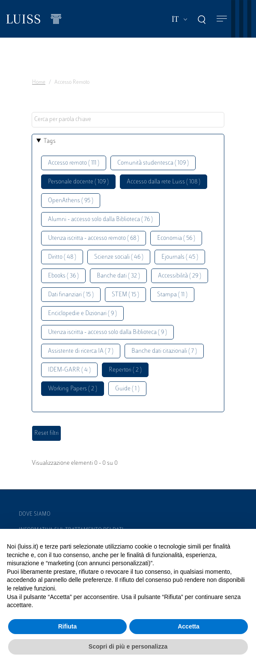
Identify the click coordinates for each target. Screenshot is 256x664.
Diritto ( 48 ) (62, 257)
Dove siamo (35, 514)
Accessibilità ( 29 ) (179, 276)
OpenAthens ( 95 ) (70, 201)
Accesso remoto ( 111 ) (73, 163)
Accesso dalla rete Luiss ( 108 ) (163, 182)
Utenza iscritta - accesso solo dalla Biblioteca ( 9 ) (107, 332)
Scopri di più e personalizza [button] (128, 646)
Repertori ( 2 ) (125, 370)
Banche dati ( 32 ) (118, 276)
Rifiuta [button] (67, 626)
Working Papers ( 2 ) (72, 389)
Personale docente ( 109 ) (78, 182)
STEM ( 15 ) (125, 295)
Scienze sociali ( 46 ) (118, 257)
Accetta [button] (188, 626)
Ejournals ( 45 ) (179, 257)
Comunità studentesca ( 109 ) (153, 163)
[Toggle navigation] (222, 19)
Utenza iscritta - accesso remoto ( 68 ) (93, 238)
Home (38, 82)
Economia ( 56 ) (176, 238)
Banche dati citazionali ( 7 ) (164, 351)
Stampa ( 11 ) (172, 295)
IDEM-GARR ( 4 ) (69, 370)
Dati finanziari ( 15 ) (71, 295)
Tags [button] (50, 141)
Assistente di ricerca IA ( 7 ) (80, 351)
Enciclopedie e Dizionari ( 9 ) (82, 313)
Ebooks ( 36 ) (63, 276)
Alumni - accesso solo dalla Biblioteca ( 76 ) (100, 219)
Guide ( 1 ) (127, 389)
